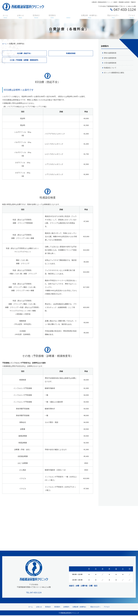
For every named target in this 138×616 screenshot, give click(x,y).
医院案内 (51, 16)
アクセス (132, 16)
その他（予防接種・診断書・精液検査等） (24, 60)
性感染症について (110, 68)
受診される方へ (113, 16)
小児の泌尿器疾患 (110, 63)
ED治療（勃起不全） (24, 53)
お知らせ (20, 16)
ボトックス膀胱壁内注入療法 (115, 73)
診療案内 (65, 607)
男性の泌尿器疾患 (110, 53)
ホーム (5, 16)
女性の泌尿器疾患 (110, 58)
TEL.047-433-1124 (34, 592)
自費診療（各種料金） (88, 16)
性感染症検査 (71, 53)
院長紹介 (35, 16)
